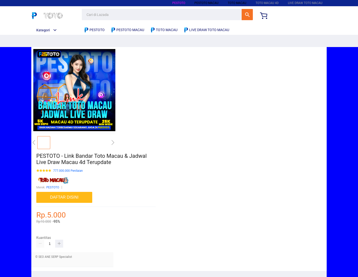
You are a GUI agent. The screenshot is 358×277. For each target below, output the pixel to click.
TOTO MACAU (237, 3)
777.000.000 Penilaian (68, 170)
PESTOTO (178, 3)
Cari (247, 14)
